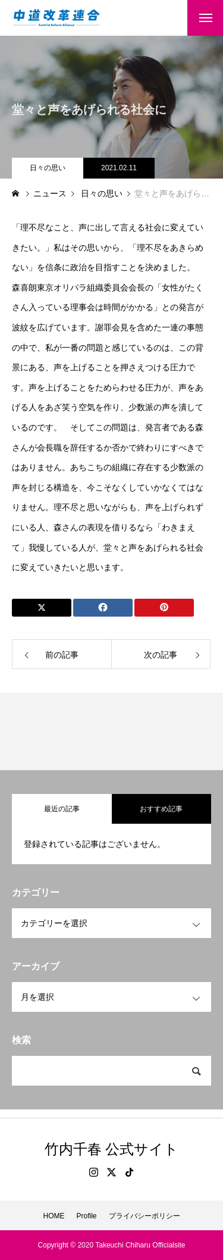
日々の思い (47, 168)
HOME (53, 1216)
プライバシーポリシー (144, 1216)
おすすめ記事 (161, 809)
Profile (86, 1216)
